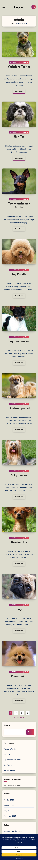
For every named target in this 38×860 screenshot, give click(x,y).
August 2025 (9, 805)
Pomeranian (19, 676)
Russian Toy (19, 542)
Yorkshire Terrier (19, 66)
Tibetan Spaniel (19, 408)
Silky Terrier (19, 475)
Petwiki (18, 7)
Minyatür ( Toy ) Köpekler (19, 62)
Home (12, 23)
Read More (19, 91)
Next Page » (19, 717)
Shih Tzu (19, 136)
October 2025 (9, 800)
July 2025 (7, 811)
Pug (19, 609)
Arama (7, 725)
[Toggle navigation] (3, 7)
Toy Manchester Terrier (12, 760)
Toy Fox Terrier (19, 341)
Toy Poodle (19, 274)
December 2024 (10, 816)
